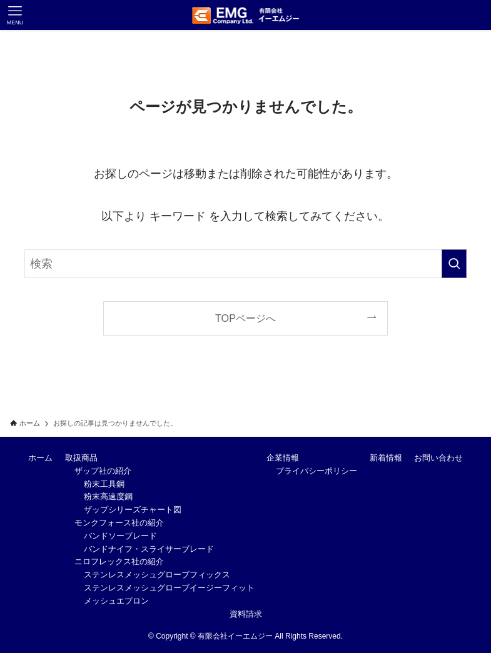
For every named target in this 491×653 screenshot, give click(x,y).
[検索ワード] (245, 263)
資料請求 (246, 614)
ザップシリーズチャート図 (132, 509)
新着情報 (386, 457)
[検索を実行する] (454, 263)
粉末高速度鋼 (108, 496)
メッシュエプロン (116, 601)
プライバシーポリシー (316, 471)
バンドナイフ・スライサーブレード (149, 549)
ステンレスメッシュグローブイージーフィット (169, 587)
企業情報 (282, 457)
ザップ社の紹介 (102, 471)
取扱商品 (81, 457)
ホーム (40, 457)
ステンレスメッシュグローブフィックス (157, 574)
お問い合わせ (438, 457)
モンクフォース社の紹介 (119, 522)
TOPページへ (245, 318)
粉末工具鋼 (104, 484)
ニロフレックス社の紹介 (119, 561)
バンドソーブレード (120, 536)
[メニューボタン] (15, 15)
